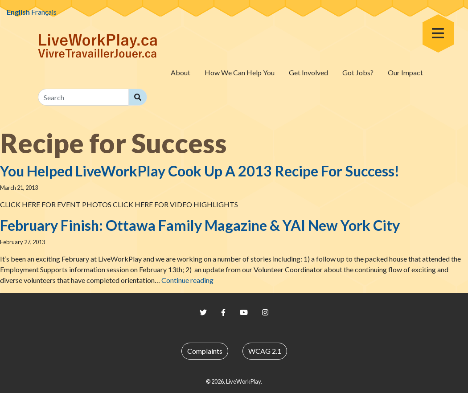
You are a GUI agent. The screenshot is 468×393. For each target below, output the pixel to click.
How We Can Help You (240, 72)
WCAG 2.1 (264, 351)
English (18, 12)
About (180, 72)
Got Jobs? (358, 72)
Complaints (204, 351)
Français (44, 12)
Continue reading (187, 280)
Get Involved (308, 72)
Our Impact (405, 72)
